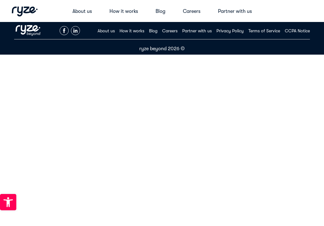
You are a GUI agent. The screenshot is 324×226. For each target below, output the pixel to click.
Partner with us (235, 11)
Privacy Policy (230, 30)
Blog (160, 11)
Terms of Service (264, 30)
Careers (191, 11)
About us (82, 11)
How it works (123, 11)
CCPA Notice (297, 30)
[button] (8, 202)
